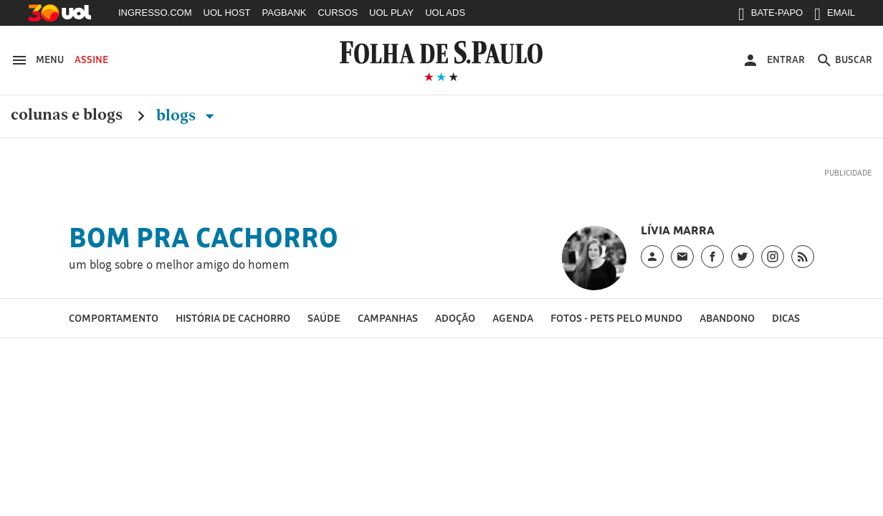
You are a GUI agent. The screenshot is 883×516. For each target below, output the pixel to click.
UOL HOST (227, 12)
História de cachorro (233, 317)
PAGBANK (284, 12)
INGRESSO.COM (155, 12)
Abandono (727, 317)
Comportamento (113, 317)
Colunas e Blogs (67, 115)
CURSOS (338, 12)
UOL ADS (445, 12)
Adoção (455, 317)
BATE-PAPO (770, 15)
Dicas (786, 317)
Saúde (323, 317)
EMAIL (834, 15)
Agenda (512, 317)
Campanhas (388, 317)
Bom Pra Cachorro (203, 237)
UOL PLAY (391, 12)
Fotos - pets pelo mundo (616, 317)
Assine (91, 59)
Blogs (188, 115)
